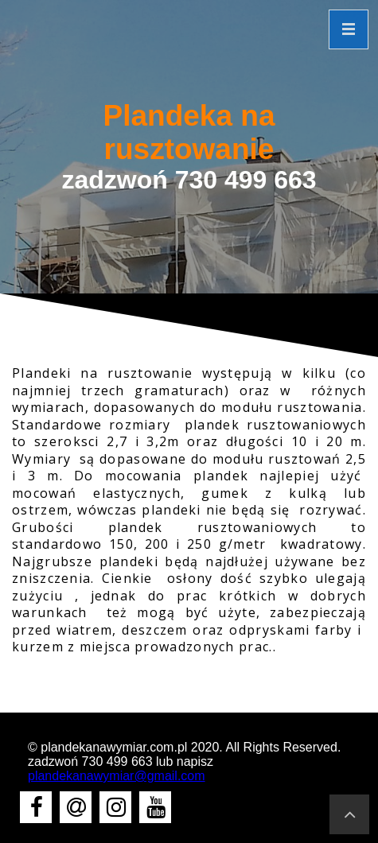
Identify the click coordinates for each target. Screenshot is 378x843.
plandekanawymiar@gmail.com (116, 776)
